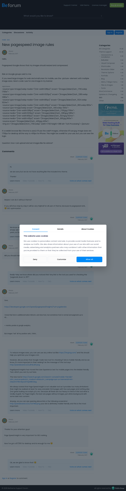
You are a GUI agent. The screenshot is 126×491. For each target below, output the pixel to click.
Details (60, 229)
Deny (35, 259)
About (87, 229)
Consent (35, 229)
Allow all (89, 259)
